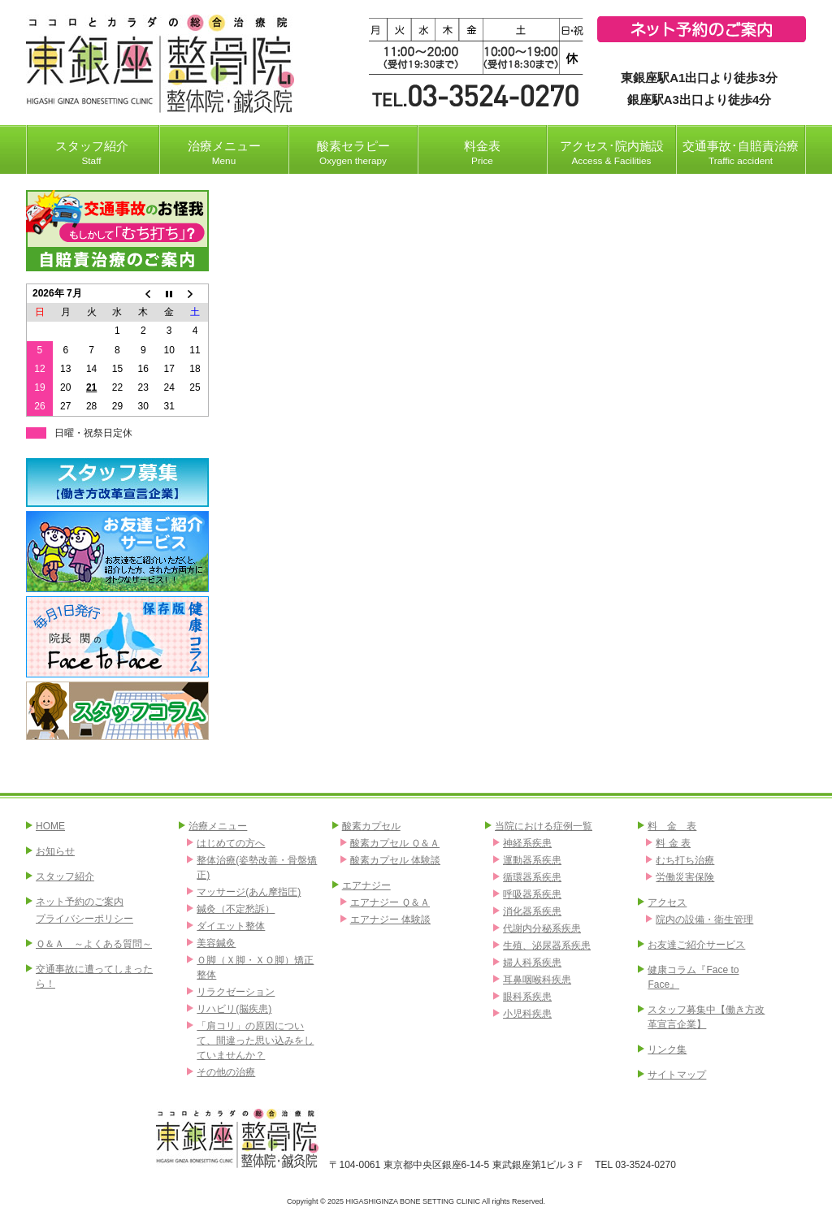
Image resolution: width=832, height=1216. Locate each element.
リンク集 (667, 1049)
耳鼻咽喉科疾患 (537, 979)
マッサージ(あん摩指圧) (249, 892)
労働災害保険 (685, 877)
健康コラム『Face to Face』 (693, 977)
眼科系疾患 (527, 996)
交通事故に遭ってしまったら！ (94, 976)
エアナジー (366, 885)
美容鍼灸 (216, 943)
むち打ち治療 (685, 860)
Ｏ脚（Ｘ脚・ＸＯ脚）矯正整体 (255, 967)
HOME (50, 826)
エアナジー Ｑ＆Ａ (390, 902)
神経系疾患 (527, 843)
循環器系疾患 (532, 877)
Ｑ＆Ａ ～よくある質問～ (94, 944)
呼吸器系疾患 (532, 894)
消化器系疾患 (532, 911)
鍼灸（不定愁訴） (236, 909)
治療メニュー (217, 826)
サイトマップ (677, 1074)
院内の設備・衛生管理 (704, 919)
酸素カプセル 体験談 (395, 860)
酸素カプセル (371, 826)
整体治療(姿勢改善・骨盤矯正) (257, 868)
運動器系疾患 (532, 860)
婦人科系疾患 (532, 962)
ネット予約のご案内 (80, 901)
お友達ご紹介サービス (696, 944)
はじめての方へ (231, 843)
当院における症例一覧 (543, 826)
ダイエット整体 (231, 926)
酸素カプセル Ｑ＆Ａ (395, 843)
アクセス (667, 902)
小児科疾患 (527, 1013)
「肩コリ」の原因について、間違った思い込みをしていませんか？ (255, 1040)
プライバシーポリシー (84, 918)
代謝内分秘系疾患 (542, 928)
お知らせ (55, 851)
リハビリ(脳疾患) (234, 1009)
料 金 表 (672, 826)
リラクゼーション (236, 991)
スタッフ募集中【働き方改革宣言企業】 (706, 1017)
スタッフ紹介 (65, 876)
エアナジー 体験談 (390, 919)
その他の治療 (226, 1072)
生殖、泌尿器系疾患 (547, 945)
